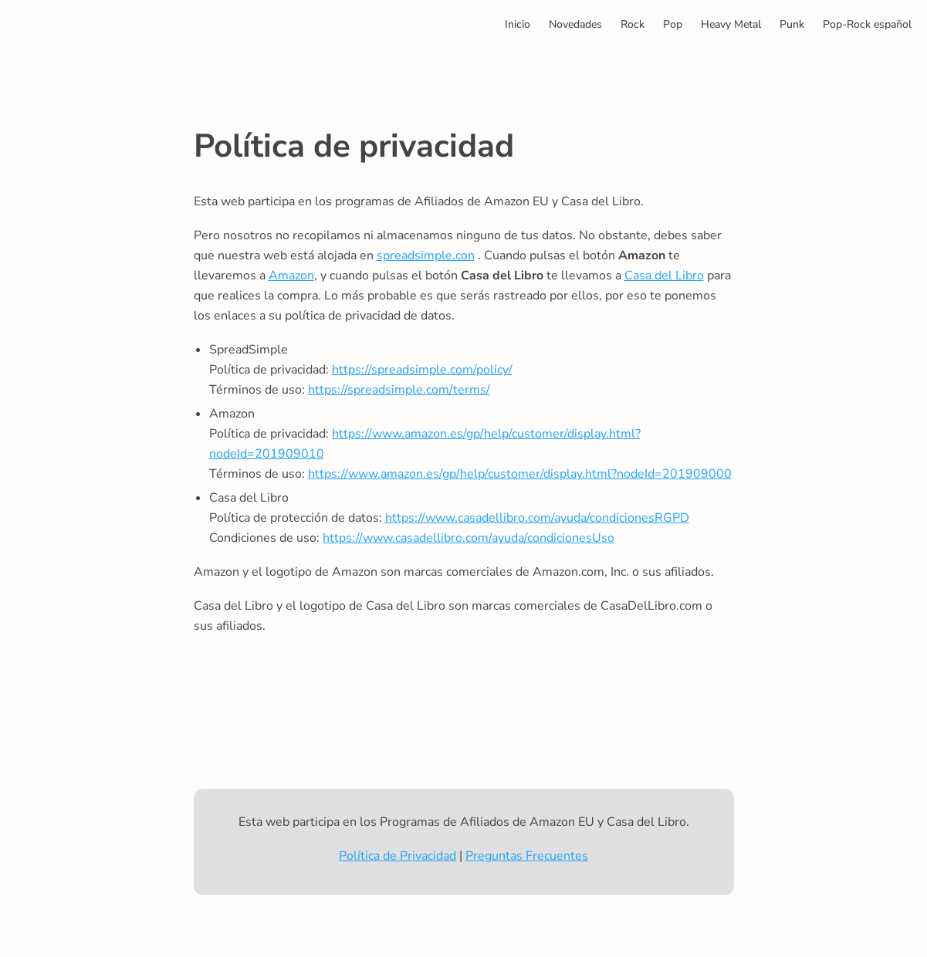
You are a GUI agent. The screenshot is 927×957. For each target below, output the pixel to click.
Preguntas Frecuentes (526, 855)
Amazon (291, 275)
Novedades (575, 24)
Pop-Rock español (867, 24)
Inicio (517, 24)
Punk (792, 24)
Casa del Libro (664, 275)
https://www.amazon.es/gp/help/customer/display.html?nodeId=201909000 (520, 473)
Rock (633, 24)
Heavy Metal (731, 24)
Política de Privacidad (397, 855)
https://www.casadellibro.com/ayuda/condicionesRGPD (537, 517)
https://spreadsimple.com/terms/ (399, 389)
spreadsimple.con (426, 255)
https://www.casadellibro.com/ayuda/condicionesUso (468, 537)
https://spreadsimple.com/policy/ (422, 369)
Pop (672, 24)
